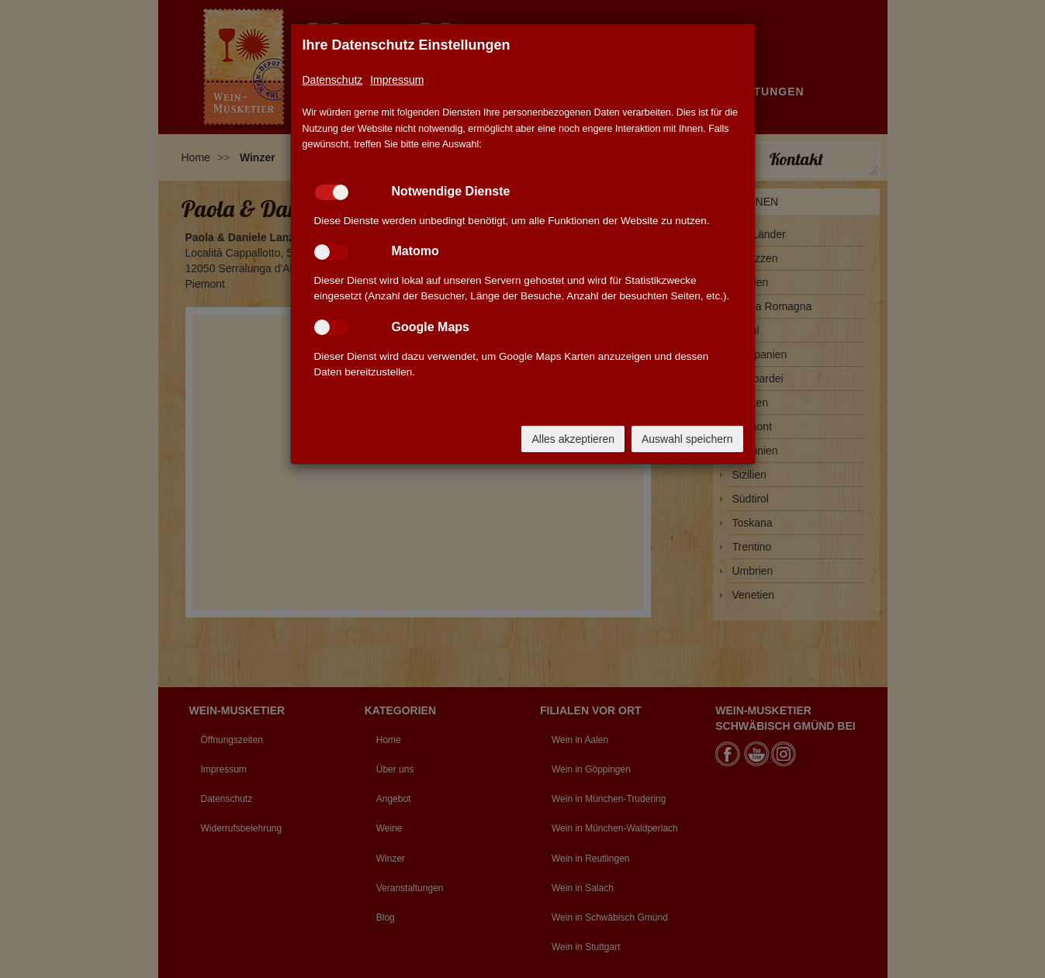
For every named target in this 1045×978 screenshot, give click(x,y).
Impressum (397, 80)
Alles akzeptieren (572, 439)
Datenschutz (333, 80)
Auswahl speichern (687, 439)
